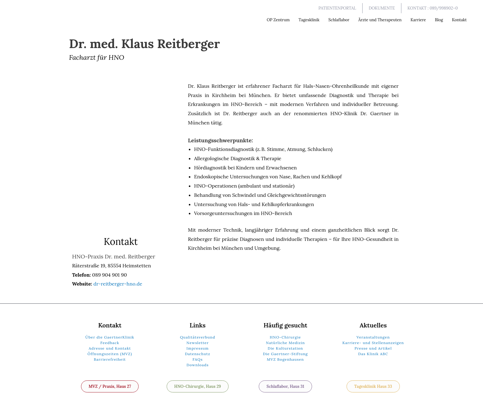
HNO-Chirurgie (285, 337)
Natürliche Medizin (285, 342)
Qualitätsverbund (197, 337)
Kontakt (459, 19)
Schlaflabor (338, 19)
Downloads (198, 365)
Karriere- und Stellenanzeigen (373, 342)
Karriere (418, 19)
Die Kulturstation (285, 348)
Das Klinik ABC (373, 353)
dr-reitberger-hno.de (117, 284)
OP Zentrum (278, 19)
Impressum (197, 348)
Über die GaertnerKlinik (109, 337)
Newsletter (197, 342)
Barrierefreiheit (110, 359)
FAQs (198, 359)
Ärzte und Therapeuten (380, 19)
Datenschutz (197, 353)
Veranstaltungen (373, 337)
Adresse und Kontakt (110, 348)
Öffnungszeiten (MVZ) (109, 353)
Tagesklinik (308, 19)
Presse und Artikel (373, 348)
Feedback (109, 342)
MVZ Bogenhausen (285, 359)
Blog (439, 19)
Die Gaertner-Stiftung (285, 353)
